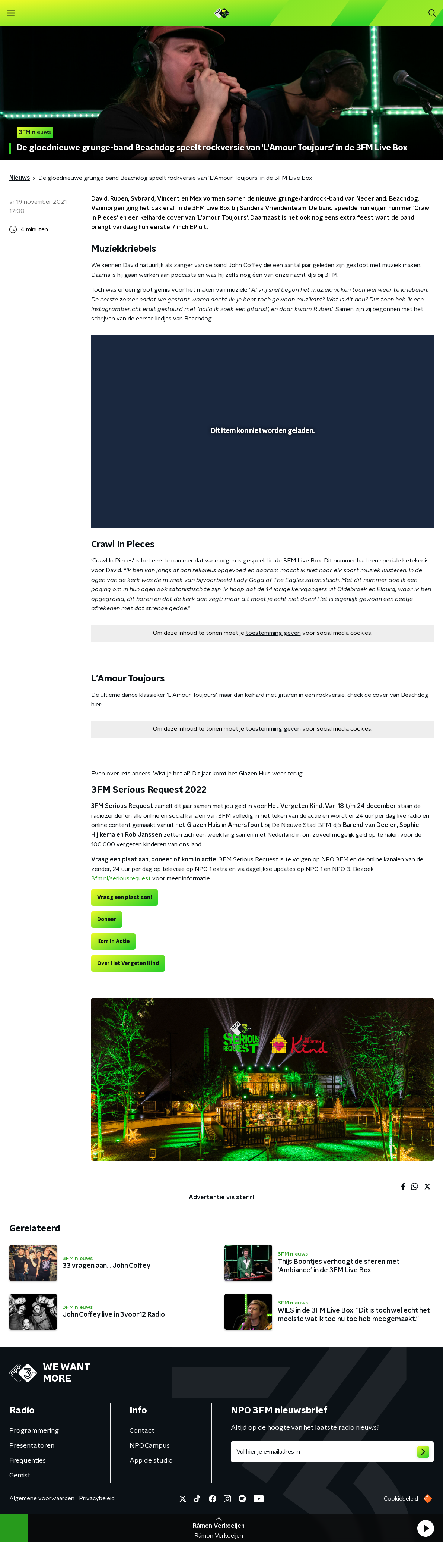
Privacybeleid (97, 1498)
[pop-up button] (402, 511)
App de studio (151, 1460)
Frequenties (27, 1460)
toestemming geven (273, 633)
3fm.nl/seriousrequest (121, 878)
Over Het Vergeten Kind (128, 963)
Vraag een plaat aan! (124, 897)
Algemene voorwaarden (41, 1498)
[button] (425, 1528)
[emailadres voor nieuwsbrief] (332, 1451)
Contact (142, 1430)
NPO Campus (150, 1445)
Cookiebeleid (401, 1499)
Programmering (34, 1430)
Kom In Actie (113, 941)
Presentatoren (31, 1445)
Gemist (20, 1475)
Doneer (106, 919)
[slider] (261, 492)
